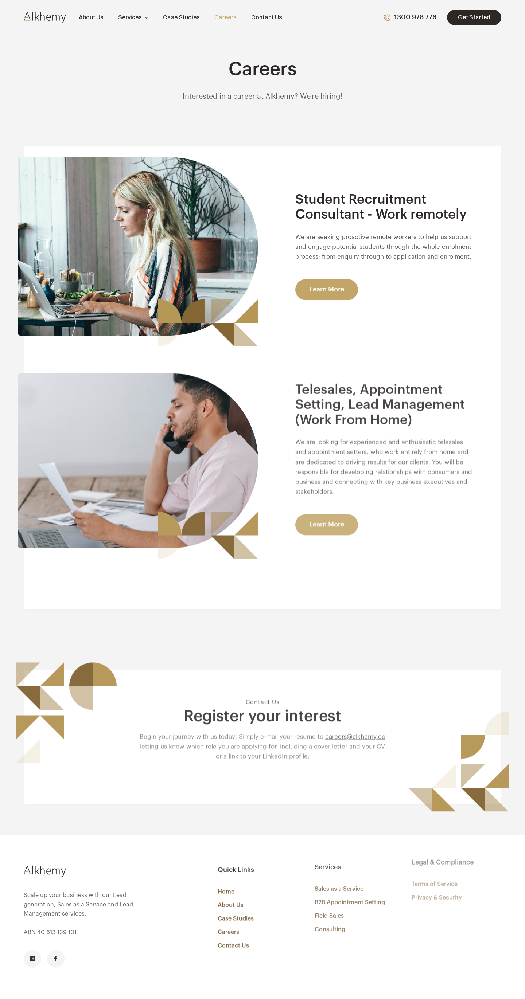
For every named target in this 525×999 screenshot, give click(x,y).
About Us (91, 17)
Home (226, 882)
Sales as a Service (339, 876)
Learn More (326, 289)
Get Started (474, 17)
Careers (225, 17)
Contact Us (266, 17)
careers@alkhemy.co (355, 718)
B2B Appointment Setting (350, 890)
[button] (133, 17)
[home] (45, 17)
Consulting (330, 917)
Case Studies (181, 17)
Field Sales (329, 903)
